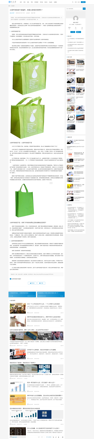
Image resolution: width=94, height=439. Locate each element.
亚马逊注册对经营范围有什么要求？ (71, 75)
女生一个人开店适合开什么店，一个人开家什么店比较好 (43, 304)
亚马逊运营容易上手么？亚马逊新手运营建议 (80, 66)
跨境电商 (38, 2)
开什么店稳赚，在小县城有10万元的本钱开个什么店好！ (43, 430)
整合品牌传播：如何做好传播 (71, 112)
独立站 (48, 2)
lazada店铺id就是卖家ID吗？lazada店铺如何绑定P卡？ (80, 70)
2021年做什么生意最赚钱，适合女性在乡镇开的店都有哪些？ (45, 397)
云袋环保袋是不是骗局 (16, 278)
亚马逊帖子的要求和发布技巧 (71, 85)
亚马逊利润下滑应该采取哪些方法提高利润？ (80, 112)
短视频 (57, 2)
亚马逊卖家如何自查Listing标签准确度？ (76, 48)
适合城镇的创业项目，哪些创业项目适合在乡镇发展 (25, 410)
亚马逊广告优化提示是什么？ (71, 66)
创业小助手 (12, 12)
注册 (79, 2)
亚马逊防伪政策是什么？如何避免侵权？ (80, 122)
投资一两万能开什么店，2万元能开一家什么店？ (41, 383)
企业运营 (28, 12)
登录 (76, 2)
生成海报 (48, 437)
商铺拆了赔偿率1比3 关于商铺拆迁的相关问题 (71, 103)
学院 (34, 2)
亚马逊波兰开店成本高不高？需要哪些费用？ (80, 94)
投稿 (83, 2)
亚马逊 (43, 2)
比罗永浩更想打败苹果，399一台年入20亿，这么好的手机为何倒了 (29, 331)
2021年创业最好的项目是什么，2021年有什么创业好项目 (44, 317)
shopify (52, 2)
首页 (23, 2)
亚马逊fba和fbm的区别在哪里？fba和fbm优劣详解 (71, 94)
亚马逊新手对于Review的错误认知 (70, 131)
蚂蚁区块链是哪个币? (79, 98)
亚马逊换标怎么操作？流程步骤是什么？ (76, 42)
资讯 (26, 2)
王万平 (69, 220)
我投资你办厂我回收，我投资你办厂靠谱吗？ (23, 364)
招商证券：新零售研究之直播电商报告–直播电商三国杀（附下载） (76, 226)
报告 (30, 2)
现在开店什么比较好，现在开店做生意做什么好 (80, 85)
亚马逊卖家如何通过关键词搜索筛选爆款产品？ (71, 122)
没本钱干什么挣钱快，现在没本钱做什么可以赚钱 (41, 350)
